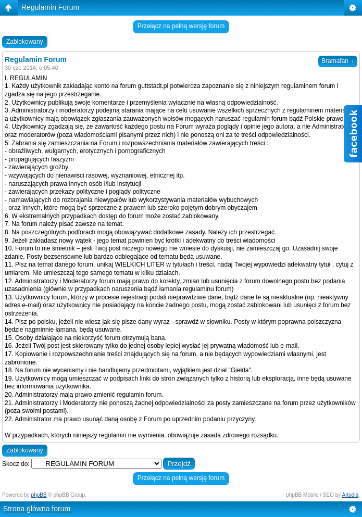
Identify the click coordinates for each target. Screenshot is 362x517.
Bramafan (337, 61)
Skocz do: (16, 464)
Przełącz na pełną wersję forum (181, 26)
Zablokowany (24, 41)
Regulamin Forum (50, 7)
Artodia (350, 495)
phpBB (39, 495)
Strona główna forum (36, 509)
